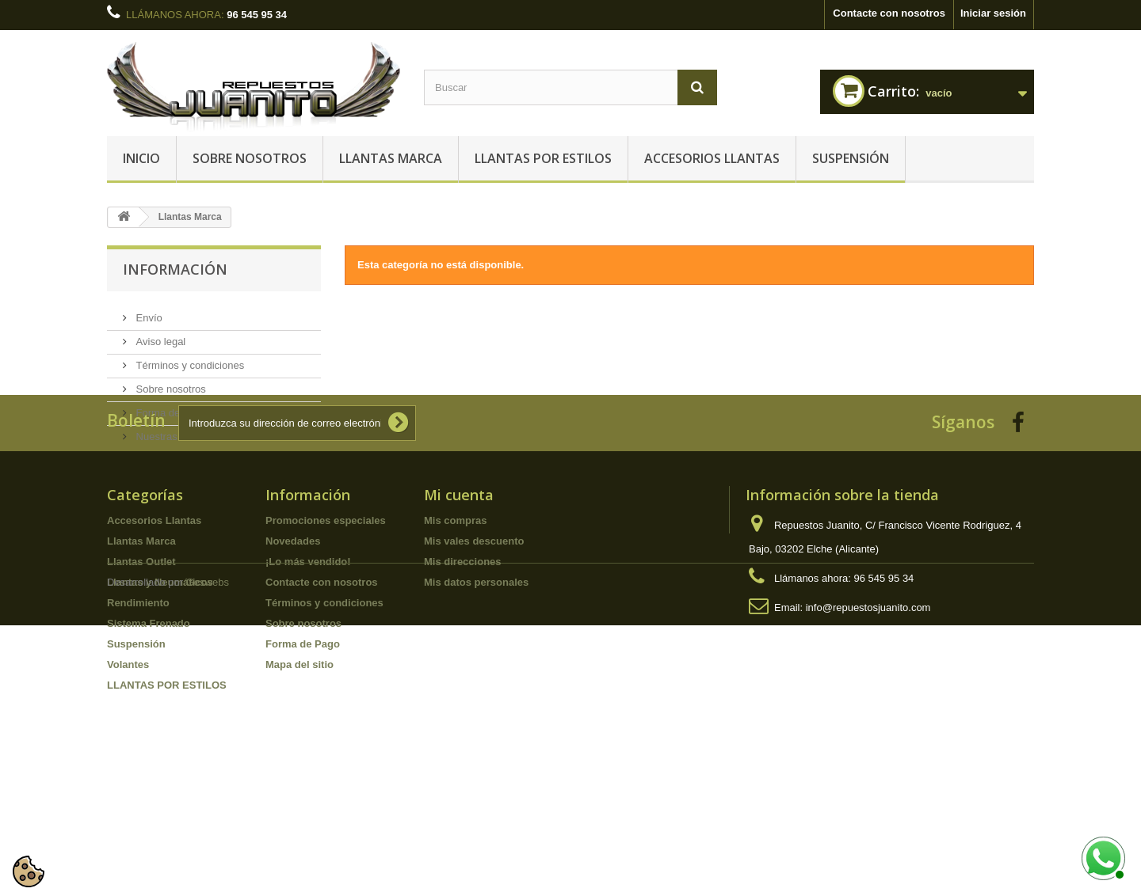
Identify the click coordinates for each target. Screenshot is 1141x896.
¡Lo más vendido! (308, 672)
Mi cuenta (459, 605)
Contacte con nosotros (889, 13)
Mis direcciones (463, 672)
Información (175, 269)
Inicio (141, 158)
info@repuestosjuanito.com (868, 718)
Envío (147, 311)
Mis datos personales (476, 693)
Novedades (292, 652)
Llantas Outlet (141, 672)
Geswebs (207, 853)
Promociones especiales (325, 631)
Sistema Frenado (148, 734)
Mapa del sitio (299, 775)
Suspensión (850, 158)
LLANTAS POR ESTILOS (543, 158)
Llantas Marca (390, 158)
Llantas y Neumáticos (160, 693)
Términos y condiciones (188, 359)
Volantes (128, 775)
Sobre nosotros (250, 158)
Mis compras (455, 631)
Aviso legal (159, 335)
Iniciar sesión (993, 13)
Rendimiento (138, 713)
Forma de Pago (170, 406)
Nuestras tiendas (173, 430)
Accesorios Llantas (712, 158)
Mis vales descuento (474, 652)
